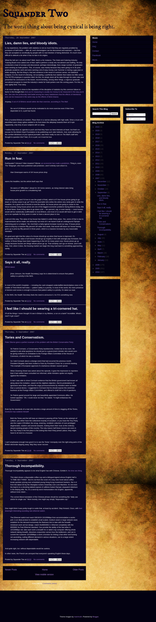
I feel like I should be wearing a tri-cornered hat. (41, 308)
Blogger (95, 617)
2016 (97, 145)
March (100, 253)
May (100, 245)
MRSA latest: (10, 267)
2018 (97, 138)
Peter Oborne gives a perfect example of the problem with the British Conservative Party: (39, 342)
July (99, 238)
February (102, 256)
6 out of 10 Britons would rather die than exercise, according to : (40, 102)
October (101, 189)
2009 (97, 171)
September (102, 192)
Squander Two (35, 13)
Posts (130, 115)
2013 (97, 156)
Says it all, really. (18, 262)
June (100, 242)
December (102, 181)
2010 (97, 167)
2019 (97, 134)
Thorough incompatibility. (24, 466)
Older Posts (78, 569)
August (101, 234)
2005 (97, 268)
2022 (97, 127)
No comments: (39, 143)
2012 (97, 160)
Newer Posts (11, 569)
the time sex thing (75, 471)
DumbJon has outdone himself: (17, 412)
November (102, 185)
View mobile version (44, 574)
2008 (97, 175)
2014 (97, 153)
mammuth (78, 617)
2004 (97, 272)
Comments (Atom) (50, 583)
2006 (97, 265)
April (100, 249)
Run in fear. (14, 158)
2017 (97, 141)
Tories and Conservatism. (24, 337)
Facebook (96, 55)
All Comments (134, 119)
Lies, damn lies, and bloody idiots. (31, 43)
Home (45, 569)
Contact (95, 51)
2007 (97, 178)
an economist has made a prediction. (55, 163)
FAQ (94, 46)
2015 (97, 149)
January (101, 260)
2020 (97, 130)
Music (94, 60)
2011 (97, 164)
